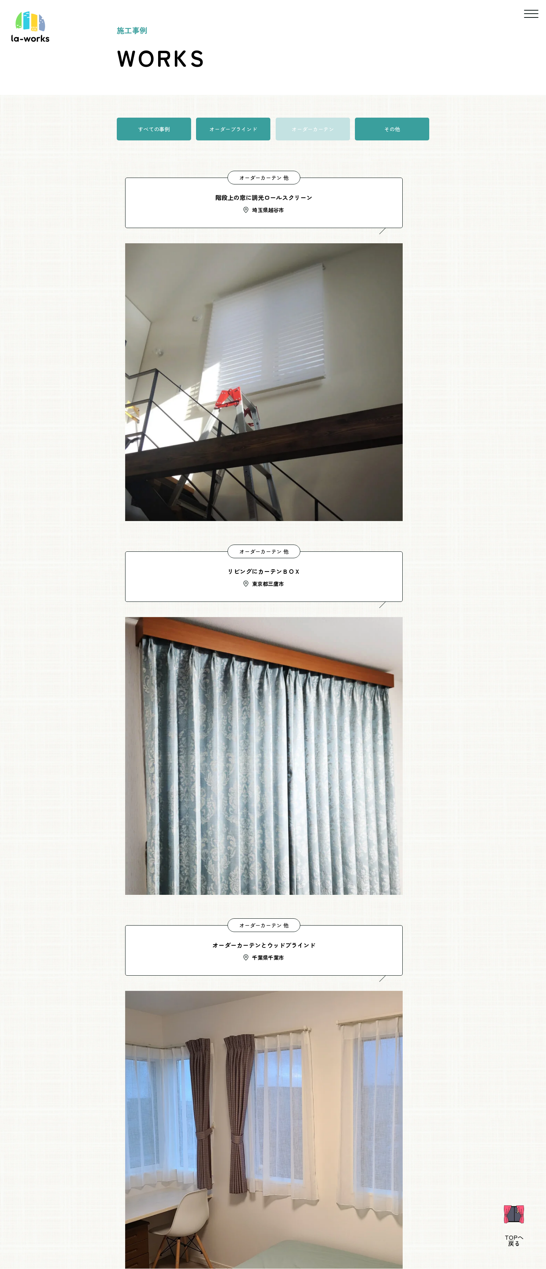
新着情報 (195, 1228)
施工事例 (338, 1210)
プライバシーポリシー (324, 1228)
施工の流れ (397, 1210)
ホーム (142, 1210)
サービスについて (270, 1210)
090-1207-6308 (205, 1009)
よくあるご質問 (237, 1228)
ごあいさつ (199, 1210)
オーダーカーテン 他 (193, 178)
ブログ (277, 1228)
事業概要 (161, 1228)
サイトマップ (379, 1228)
